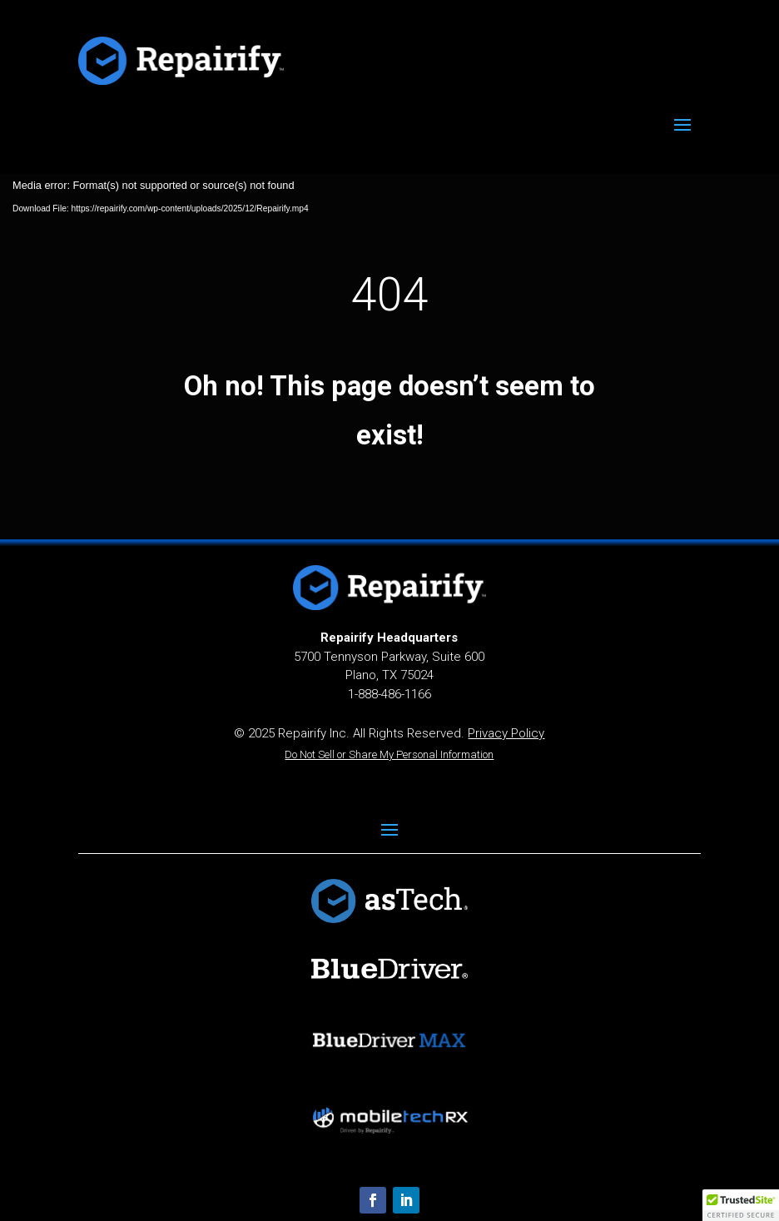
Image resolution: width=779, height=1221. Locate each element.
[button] (740, 1205)
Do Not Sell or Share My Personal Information (389, 754)
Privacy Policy (506, 733)
